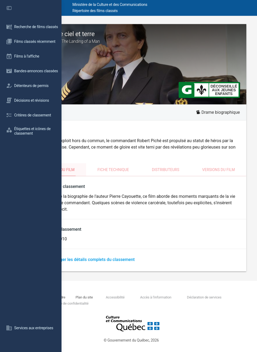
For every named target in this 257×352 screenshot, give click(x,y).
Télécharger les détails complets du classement (137, 259)
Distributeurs (183, 170)
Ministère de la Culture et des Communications (157, 4)
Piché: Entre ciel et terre (159, 37)
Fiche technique (143, 170)
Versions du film (224, 170)
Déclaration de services (209, 297)
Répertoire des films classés (143, 11)
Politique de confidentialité (112, 303)
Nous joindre (99, 297)
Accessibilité (139, 297)
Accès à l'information (170, 297)
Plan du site (117, 297)
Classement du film (97, 170)
